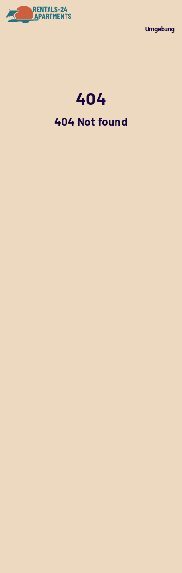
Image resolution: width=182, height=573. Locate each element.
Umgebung (160, 29)
